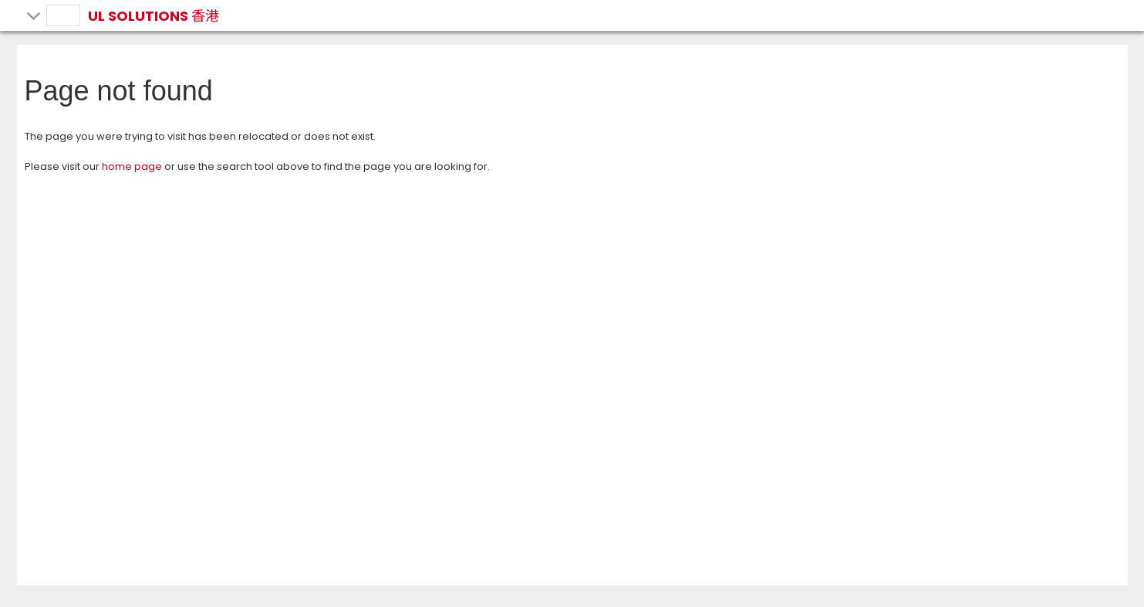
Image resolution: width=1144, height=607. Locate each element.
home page (132, 166)
